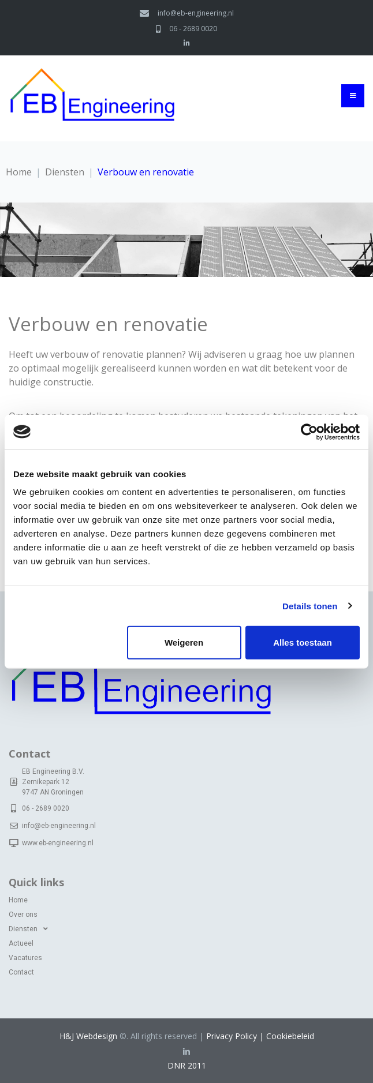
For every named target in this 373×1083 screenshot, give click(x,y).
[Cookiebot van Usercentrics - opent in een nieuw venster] (309, 431)
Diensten (64, 172)
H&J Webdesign (88, 1035)
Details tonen (309, 605)
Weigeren (184, 642)
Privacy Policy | (236, 1035)
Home (19, 172)
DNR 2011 (186, 1065)
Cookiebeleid (290, 1035)
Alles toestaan (302, 642)
